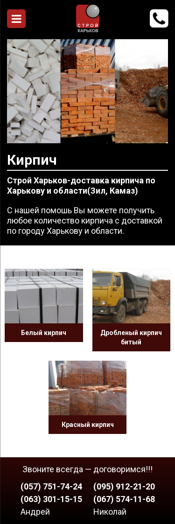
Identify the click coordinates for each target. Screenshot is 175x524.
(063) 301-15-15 (51, 499)
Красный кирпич (88, 424)
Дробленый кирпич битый (131, 337)
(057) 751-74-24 (51, 486)
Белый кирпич (43, 332)
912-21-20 (159, 18)
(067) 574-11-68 (124, 499)
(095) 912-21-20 (124, 486)
